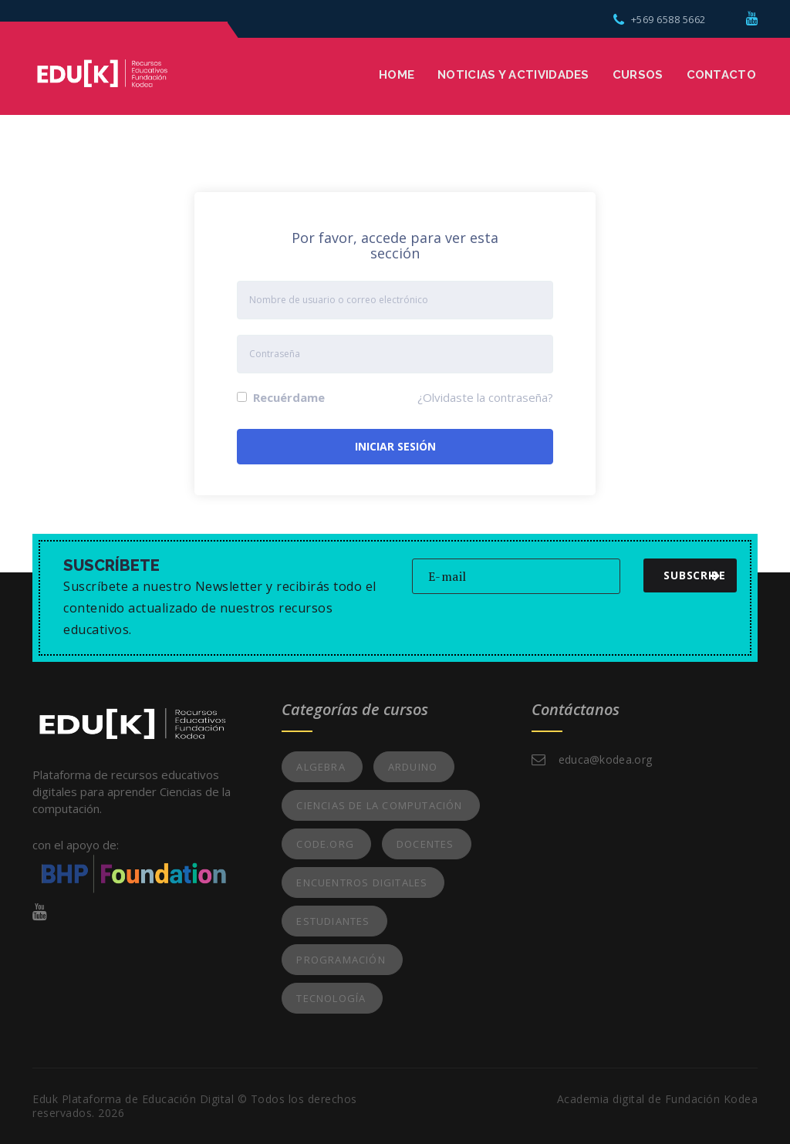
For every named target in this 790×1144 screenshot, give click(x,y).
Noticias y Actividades (513, 75)
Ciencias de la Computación (379, 805)
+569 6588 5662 (659, 19)
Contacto (721, 75)
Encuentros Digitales (361, 882)
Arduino (412, 767)
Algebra (320, 767)
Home (396, 75)
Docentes (425, 844)
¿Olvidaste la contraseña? (485, 397)
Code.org (325, 844)
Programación (340, 960)
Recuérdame (281, 397)
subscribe (694, 575)
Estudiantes (333, 921)
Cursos (638, 75)
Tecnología (331, 998)
